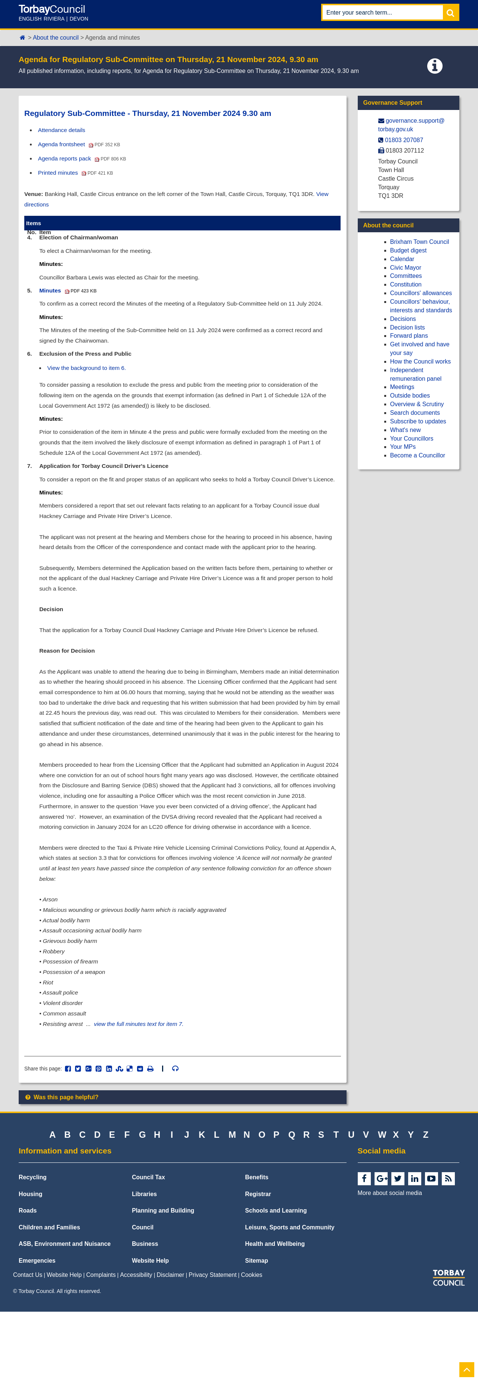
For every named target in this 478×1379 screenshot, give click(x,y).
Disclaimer (170, 1342)
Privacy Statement (212, 1342)
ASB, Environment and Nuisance (65, 1311)
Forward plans (409, 336)
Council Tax (148, 1244)
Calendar (402, 259)
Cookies (251, 1342)
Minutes (69, 295)
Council (142, 1294)
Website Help (150, 1328)
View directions (44, 206)
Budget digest (408, 250)
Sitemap (256, 1328)
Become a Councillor (418, 455)
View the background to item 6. (89, 376)
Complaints (101, 1342)
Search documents (415, 413)
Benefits (256, 1244)
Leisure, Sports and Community (289, 1294)
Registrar (258, 1261)
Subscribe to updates (418, 421)
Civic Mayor (406, 267)
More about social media (390, 1260)
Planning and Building (163, 1278)
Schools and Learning (276, 1278)
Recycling (33, 1244)
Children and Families (49, 1294)
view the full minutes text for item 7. (143, 1090)
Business (145, 1311)
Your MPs (403, 447)
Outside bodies (410, 395)
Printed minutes (77, 174)
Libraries (144, 1261)
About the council (56, 37)
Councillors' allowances (421, 293)
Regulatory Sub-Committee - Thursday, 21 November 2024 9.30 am (147, 113)
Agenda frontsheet (81, 144)
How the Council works (420, 361)
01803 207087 (404, 140)
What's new (405, 430)
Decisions (403, 319)
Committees (406, 276)
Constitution (406, 284)
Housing (30, 1261)
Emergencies (37, 1328)
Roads (28, 1278)
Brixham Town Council (419, 242)
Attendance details (63, 130)
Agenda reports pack (84, 159)
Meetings (402, 387)
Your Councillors (412, 438)
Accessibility (136, 1342)
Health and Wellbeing (275, 1311)
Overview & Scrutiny (417, 404)
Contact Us (27, 1342)
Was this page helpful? (61, 1164)
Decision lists (407, 327)
